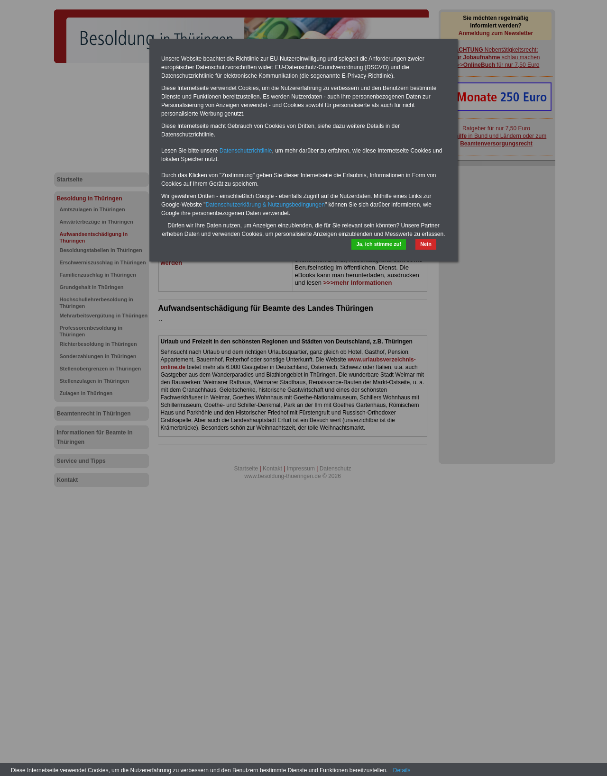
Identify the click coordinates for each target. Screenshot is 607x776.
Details (402, 770)
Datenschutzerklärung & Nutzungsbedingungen (265, 204)
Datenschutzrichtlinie (246, 150)
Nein (426, 244)
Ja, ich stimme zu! (378, 244)
